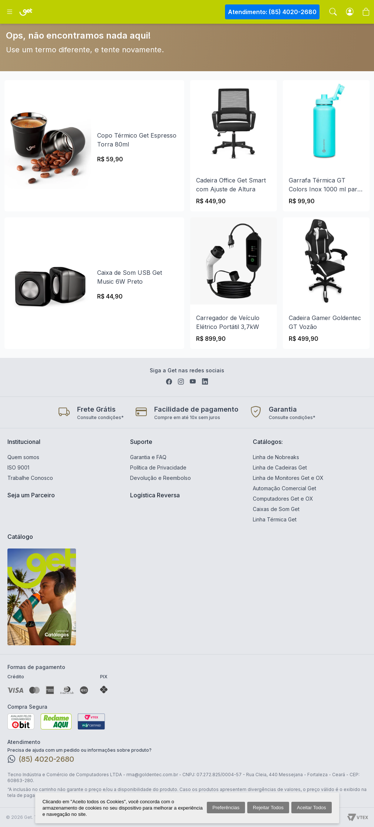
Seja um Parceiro (31, 495)
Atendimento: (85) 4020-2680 (272, 12)
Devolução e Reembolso (160, 478)
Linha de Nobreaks (276, 457)
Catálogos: (268, 441)
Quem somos (23, 457)
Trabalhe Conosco (30, 478)
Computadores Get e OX (283, 498)
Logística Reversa (155, 495)
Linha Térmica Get (275, 519)
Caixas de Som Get (276, 509)
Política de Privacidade (158, 467)
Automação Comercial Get (284, 488)
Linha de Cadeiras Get (280, 467)
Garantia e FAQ (148, 457)
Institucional (23, 441)
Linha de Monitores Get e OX (288, 478)
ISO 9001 (18, 467)
